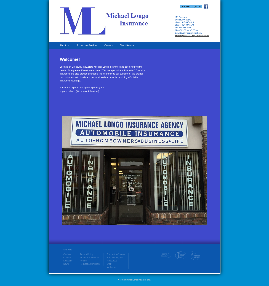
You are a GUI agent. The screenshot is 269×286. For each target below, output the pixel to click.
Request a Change (116, 254)
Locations (68, 260)
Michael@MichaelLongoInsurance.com (192, 36)
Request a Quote (191, 6)
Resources (112, 260)
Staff (109, 264)
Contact (67, 257)
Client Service (127, 45)
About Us (64, 45)
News (66, 264)
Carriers (108, 45)
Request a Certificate (90, 264)
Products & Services (86, 45)
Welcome (111, 267)
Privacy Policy (86, 254)
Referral (83, 260)
